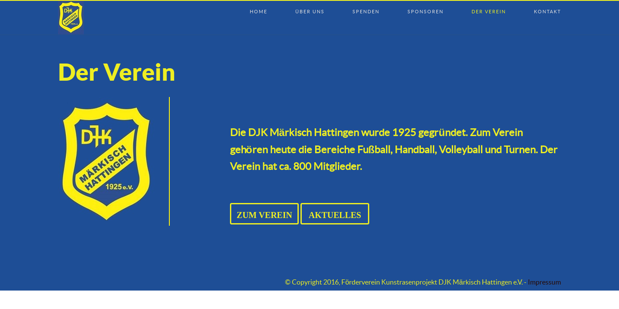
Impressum (544, 282)
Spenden (366, 3)
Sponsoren (426, 3)
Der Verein (489, 3)
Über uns (310, 3)
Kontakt (547, 3)
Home (258, 3)
